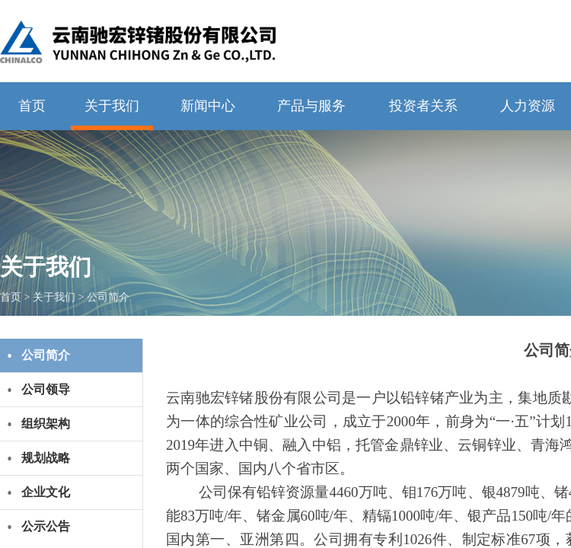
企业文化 (45, 492)
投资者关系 (423, 105)
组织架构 (45, 423)
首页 (32, 105)
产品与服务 (311, 105)
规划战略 (45, 457)
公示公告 (45, 526)
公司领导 (45, 389)
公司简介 (108, 297)
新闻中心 (207, 105)
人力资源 (527, 105)
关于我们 (112, 105)
